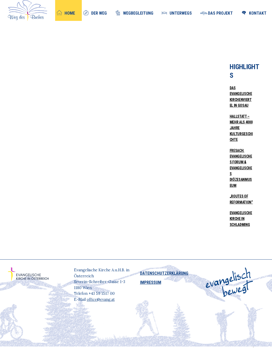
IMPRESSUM (150, 282)
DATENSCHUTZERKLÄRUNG (164, 273)
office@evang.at (101, 299)
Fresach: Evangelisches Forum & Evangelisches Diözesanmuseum (241, 168)
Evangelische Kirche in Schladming (241, 219)
